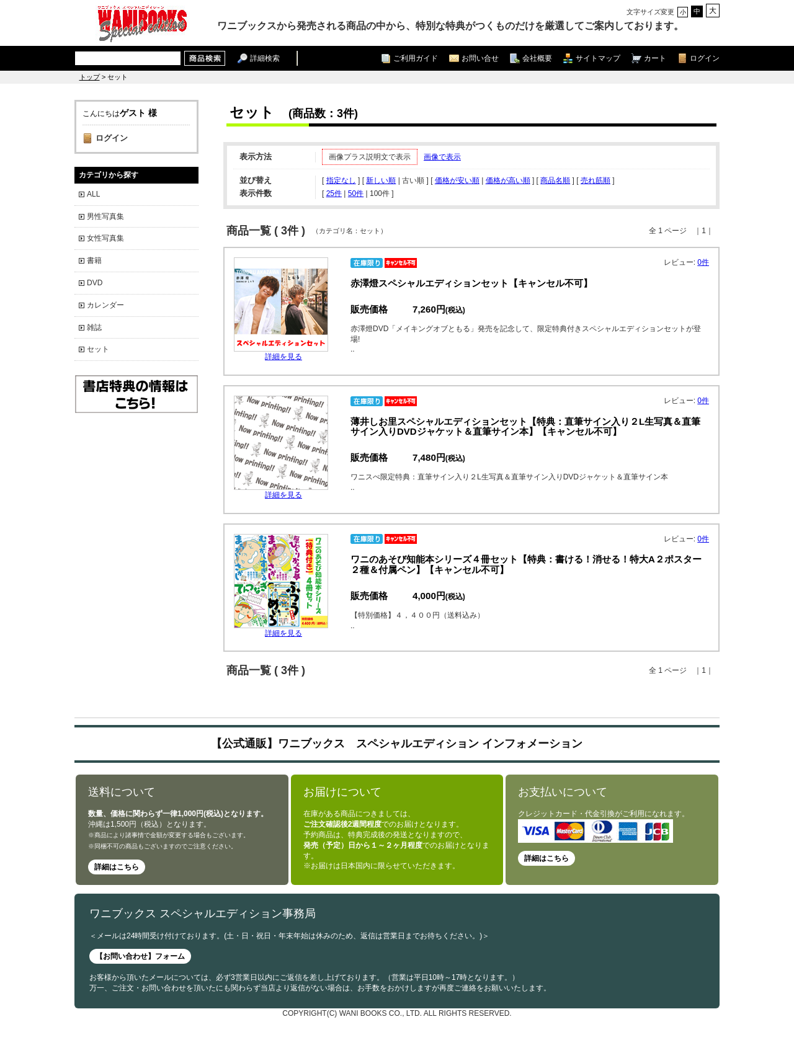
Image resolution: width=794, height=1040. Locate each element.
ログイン (705, 58)
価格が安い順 (457, 180)
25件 (334, 193)
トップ (89, 77)
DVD (94, 282)
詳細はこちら (116, 867)
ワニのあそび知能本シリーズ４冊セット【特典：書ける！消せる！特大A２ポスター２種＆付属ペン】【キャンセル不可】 (526, 564)
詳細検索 (265, 58)
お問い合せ (480, 58)
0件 (703, 262)
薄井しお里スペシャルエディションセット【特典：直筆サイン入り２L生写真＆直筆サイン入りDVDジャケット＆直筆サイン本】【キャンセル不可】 (525, 426)
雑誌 (94, 327)
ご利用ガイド (415, 58)
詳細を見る (283, 356)
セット (98, 349)
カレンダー (105, 305)
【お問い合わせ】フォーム (140, 956)
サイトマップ (598, 58)
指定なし (341, 180)
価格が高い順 (508, 180)
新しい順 (381, 180)
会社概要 (537, 58)
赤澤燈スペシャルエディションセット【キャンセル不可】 (471, 283)
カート (655, 58)
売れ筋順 (595, 180)
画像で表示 (442, 157)
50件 (356, 193)
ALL (93, 194)
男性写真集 (105, 216)
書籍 (94, 260)
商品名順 (555, 180)
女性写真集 (105, 238)
